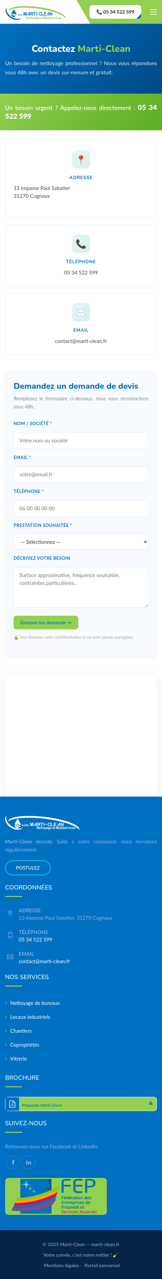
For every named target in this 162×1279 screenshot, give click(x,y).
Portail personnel (102, 1265)
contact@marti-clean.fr (81, 341)
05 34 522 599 (81, 272)
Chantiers (21, 1031)
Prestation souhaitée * (43, 525)
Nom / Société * (33, 423)
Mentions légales (61, 1265)
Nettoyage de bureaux (35, 1003)
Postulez (28, 868)
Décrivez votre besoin (42, 558)
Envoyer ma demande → (45, 622)
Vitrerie (18, 1058)
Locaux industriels (30, 1017)
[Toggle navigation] (153, 13)
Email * (22, 457)
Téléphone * (29, 491)
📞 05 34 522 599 (115, 12)
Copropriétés (24, 1045)
